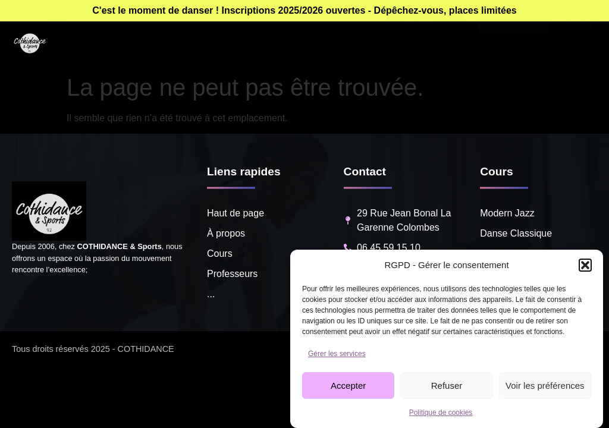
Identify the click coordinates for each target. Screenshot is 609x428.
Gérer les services (337, 354)
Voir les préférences (545, 385)
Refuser (447, 385)
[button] (585, 265)
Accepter (348, 385)
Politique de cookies (441, 412)
